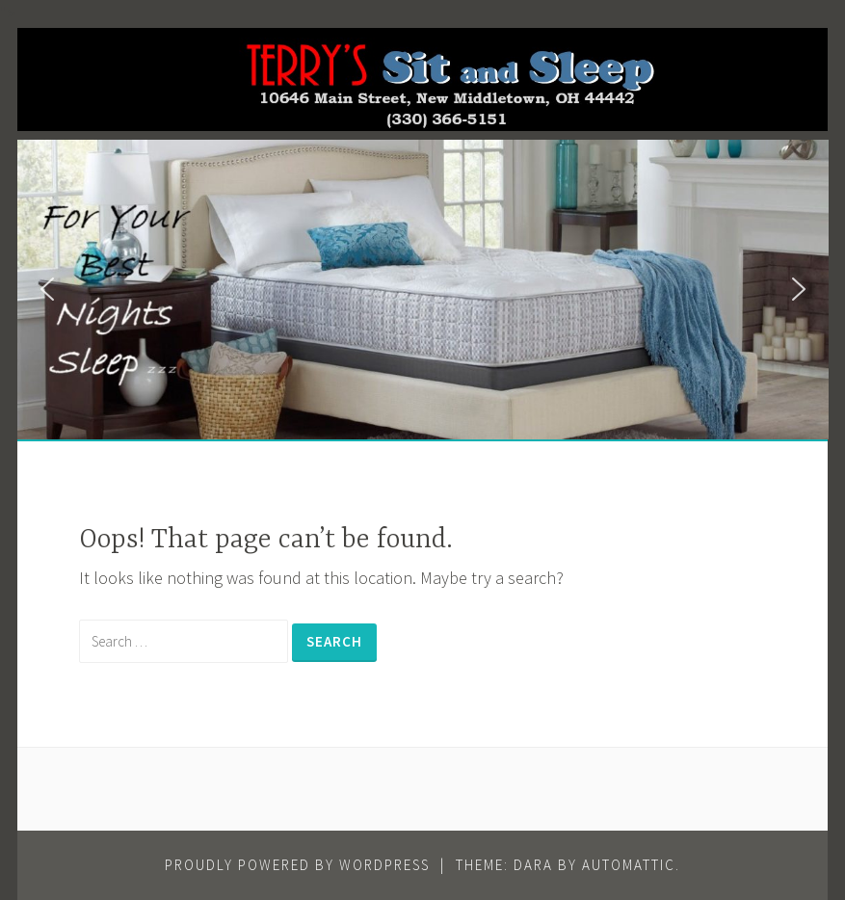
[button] (47, 289)
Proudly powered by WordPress (297, 865)
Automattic (628, 865)
